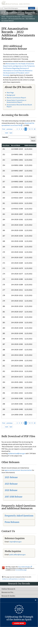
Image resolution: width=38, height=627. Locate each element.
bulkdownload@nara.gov (16, 453)
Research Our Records (13, 17)
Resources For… (8, 592)
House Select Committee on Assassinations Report (16, 101)
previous (9, 129)
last (11, 133)
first (3, 129)
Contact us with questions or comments (13, 579)
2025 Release (11, 477)
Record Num (15, 145)
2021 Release (11, 490)
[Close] (35, 600)
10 (34, 129)
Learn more (19, 623)
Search (31, 8)
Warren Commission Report (16, 98)
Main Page (10, 93)
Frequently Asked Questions (19, 515)
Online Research (8, 589)
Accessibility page (21, 570)
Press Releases (12, 522)
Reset (33, 141)
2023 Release (11, 484)
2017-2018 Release (13, 496)
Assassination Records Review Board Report (19, 106)
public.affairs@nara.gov (17, 555)
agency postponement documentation (18, 470)
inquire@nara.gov (15, 542)
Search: (5, 137)
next (6, 133)
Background (11, 95)
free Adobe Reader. (25, 567)
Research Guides (8, 596)
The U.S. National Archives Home (15, 3)
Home (3, 17)
